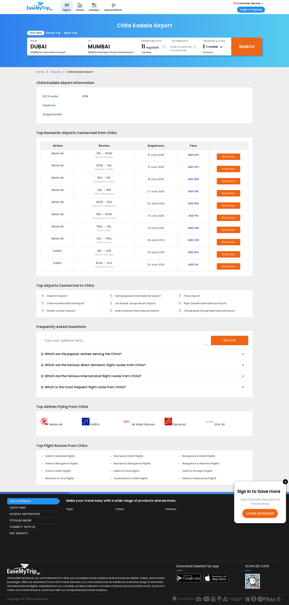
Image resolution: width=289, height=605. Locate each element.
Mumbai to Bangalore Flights (132, 463)
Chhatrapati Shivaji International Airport (208, 311)
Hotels (120, 509)
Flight (69, 509)
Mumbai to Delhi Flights (128, 456)
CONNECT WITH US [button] (22, 527)
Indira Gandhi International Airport (136, 311)
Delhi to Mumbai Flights (60, 456)
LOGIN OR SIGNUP (260, 513)
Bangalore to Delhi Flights (198, 456)
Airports (56, 72)
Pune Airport (191, 296)
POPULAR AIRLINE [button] (21, 520)
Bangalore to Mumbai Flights (200, 463)
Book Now (228, 157)
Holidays (170, 509)
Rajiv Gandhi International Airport (204, 303)
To (90, 41)
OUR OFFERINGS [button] (20, 501)
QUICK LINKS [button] (18, 508)
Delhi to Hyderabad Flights (199, 478)
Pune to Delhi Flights (58, 471)
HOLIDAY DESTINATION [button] (25, 514)
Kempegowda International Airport (137, 296)
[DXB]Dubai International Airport (47, 52)
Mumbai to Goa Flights (59, 478)
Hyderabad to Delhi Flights (130, 478)
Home (40, 72)
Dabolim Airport (56, 296)
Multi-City (70, 33)
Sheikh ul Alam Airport (60, 311)
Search (246, 46)
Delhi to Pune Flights (126, 471)
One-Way (36, 33)
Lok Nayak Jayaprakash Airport (135, 303)
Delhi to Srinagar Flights (197, 471)
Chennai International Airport (64, 303)
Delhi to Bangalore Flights (61, 463)
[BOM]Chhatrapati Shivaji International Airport (111, 52)
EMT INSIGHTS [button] (19, 533)
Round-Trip (53, 33)
